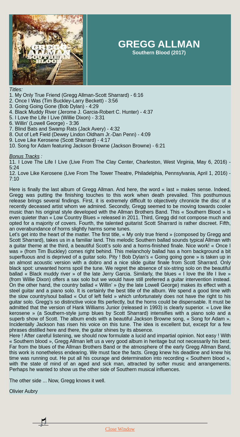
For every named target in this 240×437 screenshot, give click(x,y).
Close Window (120, 429)
